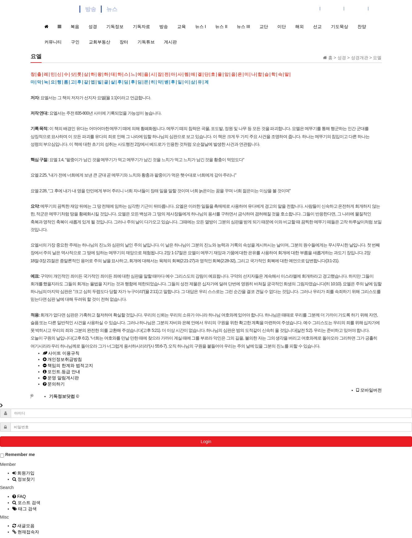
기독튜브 (146, 41)
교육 (181, 26)
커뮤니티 (53, 41)
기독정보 (115, 26)
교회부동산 (99, 41)
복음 (75, 26)
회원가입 (23, 473)
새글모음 (23, 525)
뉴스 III (243, 26)
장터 (124, 41)
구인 (75, 41)
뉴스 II (221, 26)
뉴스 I (200, 26)
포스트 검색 (26, 502)
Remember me (17, 455)
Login (206, 441)
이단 (281, 26)
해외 (299, 26)
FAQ (19, 496)
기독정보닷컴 (54, 8)
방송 (163, 26)
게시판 (170, 41)
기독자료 (141, 26)
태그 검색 (24, 508)
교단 (263, 26)
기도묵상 (339, 26)
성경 (92, 26)
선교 (317, 26)
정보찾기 (23, 479)
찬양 (361, 26)
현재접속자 (25, 531)
